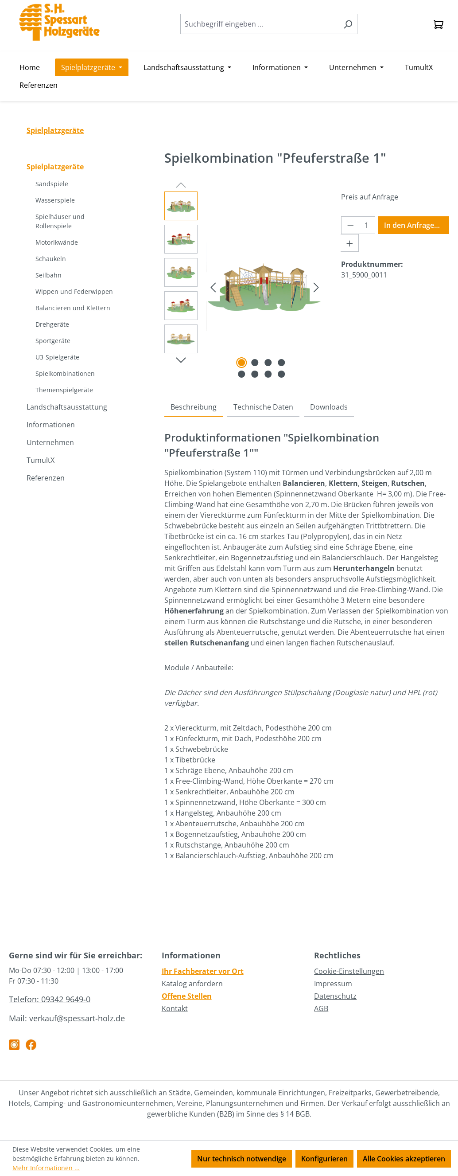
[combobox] (259, 24)
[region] (243, 286)
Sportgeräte (52, 340)
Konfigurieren (324, 1159)
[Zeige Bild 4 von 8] (281, 362)
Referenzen (46, 478)
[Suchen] (347, 24)
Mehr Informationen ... (46, 1168)
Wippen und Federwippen (74, 291)
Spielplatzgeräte (55, 167)
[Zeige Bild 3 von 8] (268, 362)
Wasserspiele (55, 200)
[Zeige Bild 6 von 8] (254, 374)
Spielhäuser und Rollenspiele (60, 221)
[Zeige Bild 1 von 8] (241, 362)
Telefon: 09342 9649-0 (49, 999)
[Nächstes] (316, 286)
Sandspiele (51, 184)
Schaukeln (50, 258)
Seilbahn (48, 275)
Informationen (51, 425)
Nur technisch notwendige (241, 1159)
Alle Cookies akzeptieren (404, 1159)
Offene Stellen (187, 996)
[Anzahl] (367, 225)
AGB (321, 1008)
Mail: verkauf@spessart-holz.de (67, 1018)
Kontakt (175, 1008)
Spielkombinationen (65, 373)
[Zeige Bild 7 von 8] (268, 374)
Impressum (333, 983)
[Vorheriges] (213, 286)
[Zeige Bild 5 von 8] (241, 374)
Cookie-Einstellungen (349, 971)
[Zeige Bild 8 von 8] (281, 374)
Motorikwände (56, 242)
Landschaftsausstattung (67, 407)
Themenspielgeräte (64, 390)
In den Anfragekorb (416, 225)
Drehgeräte (52, 324)
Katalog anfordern (192, 983)
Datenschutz (335, 996)
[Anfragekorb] (438, 24)
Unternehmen (50, 442)
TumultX (40, 460)
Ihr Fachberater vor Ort (203, 971)
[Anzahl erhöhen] (350, 243)
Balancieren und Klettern (72, 308)
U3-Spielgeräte (57, 357)
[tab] (193, 407)
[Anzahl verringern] (350, 225)
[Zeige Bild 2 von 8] (254, 362)
